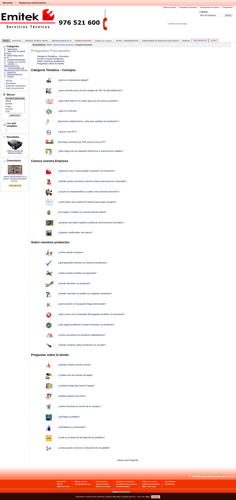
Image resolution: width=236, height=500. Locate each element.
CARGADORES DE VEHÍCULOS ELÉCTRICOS (160, 41)
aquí (148, 499)
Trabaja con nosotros (103, 41)
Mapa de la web (63, 486)
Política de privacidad (150, 484)
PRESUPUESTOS (200, 41)
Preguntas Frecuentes (188, 7)
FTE (15, 111)
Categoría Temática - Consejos (53, 56)
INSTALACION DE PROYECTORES (15, 152)
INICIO (5, 41)
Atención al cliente (103, 486)
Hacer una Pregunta (128, 460)
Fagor (15, 106)
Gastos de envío (102, 484)
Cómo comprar (102, 481)
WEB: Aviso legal (149, 486)
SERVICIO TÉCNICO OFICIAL (36, 41)
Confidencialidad (122, 486)
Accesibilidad (170, 481)
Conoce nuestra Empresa (50, 59)
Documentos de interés (209, 7)
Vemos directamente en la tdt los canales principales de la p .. (15, 178)
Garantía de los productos (126, 484)
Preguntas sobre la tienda (50, 63)
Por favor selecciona (15, 98)
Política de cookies (149, 481)
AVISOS (214, 41)
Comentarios (14, 160)
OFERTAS (186, 41)
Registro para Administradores (32, 3)
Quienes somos (169, 7)
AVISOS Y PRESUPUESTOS (126, 41)
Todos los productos (15, 88)
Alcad (15, 101)
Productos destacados (16, 86)
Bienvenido (8, 3)
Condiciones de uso (83, 484)
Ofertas (9, 81)
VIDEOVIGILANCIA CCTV (62, 41)
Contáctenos (227, 7)
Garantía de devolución (125, 481)
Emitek (15, 103)
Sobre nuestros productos (64, 45)
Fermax (15, 109)
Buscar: (204, 12)
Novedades (11, 83)
